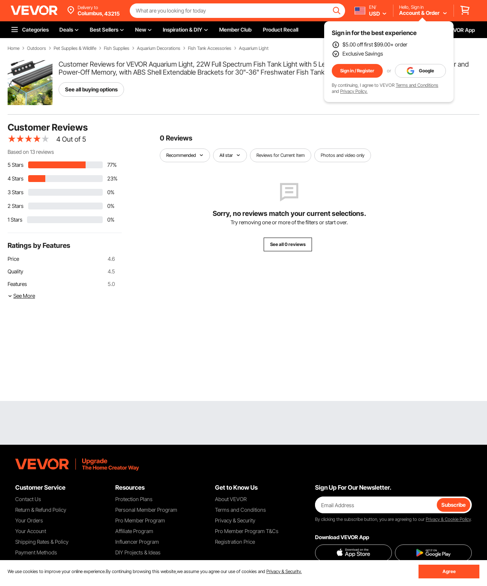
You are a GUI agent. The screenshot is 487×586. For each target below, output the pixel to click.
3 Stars (16, 192)
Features (17, 284)
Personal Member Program (146, 509)
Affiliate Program (134, 531)
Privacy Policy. (354, 91)
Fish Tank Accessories (209, 48)
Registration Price (235, 541)
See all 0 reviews (288, 244)
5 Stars (16, 164)
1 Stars (15, 219)
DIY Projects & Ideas (138, 552)
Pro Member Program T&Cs (247, 531)
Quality (15, 271)
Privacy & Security (235, 520)
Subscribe (453, 504)
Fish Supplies (116, 48)
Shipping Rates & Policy (41, 541)
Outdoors (36, 48)
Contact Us (28, 499)
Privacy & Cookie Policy (448, 519)
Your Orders (29, 520)
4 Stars (16, 178)
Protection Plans (134, 499)
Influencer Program (137, 541)
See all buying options (91, 89)
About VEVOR (231, 499)
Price (13, 258)
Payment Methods (36, 552)
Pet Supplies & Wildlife (75, 48)
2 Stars (16, 206)
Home (13, 48)
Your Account (30, 531)
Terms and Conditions (417, 85)
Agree (449, 571)
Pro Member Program (140, 520)
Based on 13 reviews (31, 151)
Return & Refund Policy (40, 509)
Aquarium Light (254, 48)
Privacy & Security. (284, 571)
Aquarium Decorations (158, 48)
